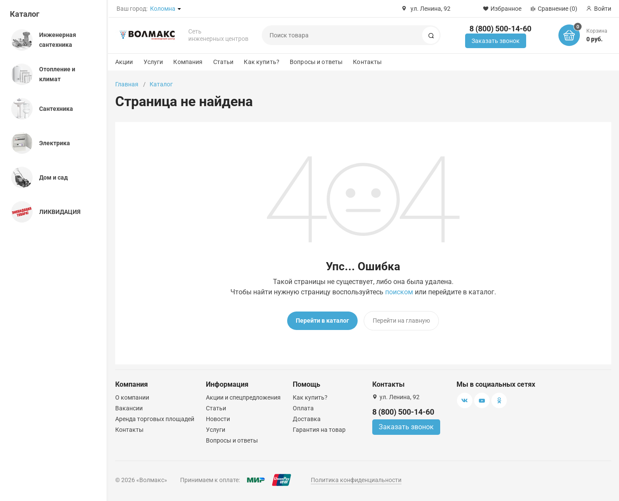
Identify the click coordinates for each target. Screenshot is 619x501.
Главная (126, 84)
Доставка (307, 418)
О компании (132, 397)
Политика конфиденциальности (356, 480)
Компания (187, 61)
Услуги (153, 61)
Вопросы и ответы (316, 61)
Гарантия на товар (319, 429)
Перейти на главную (401, 320)
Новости (218, 418)
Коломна (162, 8)
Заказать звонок (496, 40)
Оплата (303, 408)
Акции (124, 61)
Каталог (25, 13)
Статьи (223, 61)
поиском (399, 292)
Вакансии (129, 408)
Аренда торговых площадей (154, 418)
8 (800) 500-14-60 (500, 28)
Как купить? (261, 61)
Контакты (367, 61)
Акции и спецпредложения (243, 397)
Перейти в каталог (322, 320)
